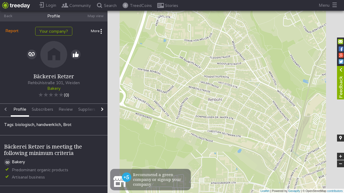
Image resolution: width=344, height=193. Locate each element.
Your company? (54, 31)
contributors (335, 190)
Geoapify (294, 190)
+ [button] (340, 156)
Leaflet (264, 190)
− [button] (340, 163)
